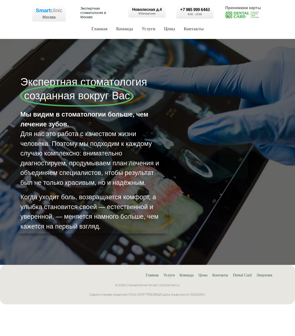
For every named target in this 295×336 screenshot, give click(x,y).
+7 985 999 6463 (227, 156)
